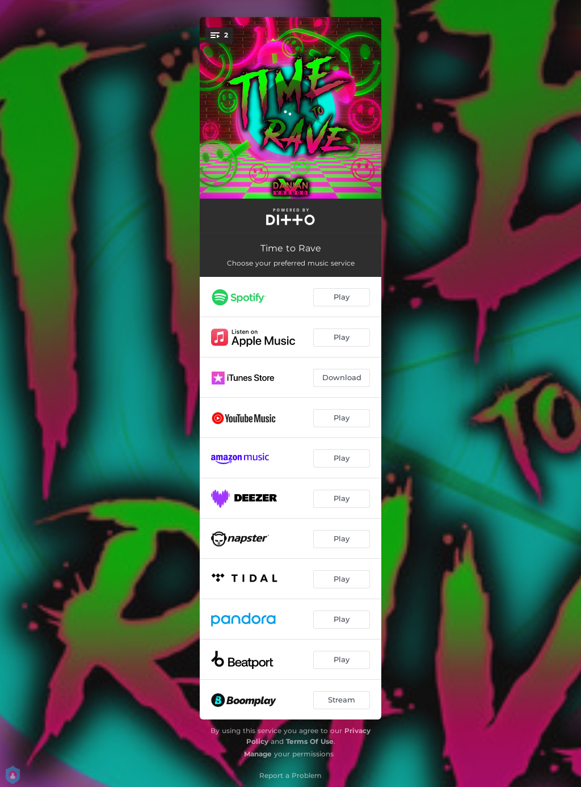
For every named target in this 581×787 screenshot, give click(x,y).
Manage (258, 754)
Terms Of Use (310, 741)
